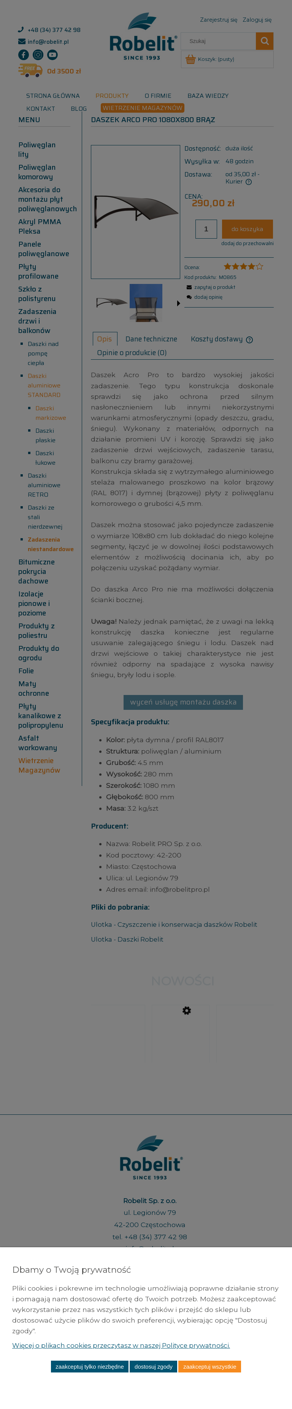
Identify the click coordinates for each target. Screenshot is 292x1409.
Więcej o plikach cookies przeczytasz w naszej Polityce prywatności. (126, 1345)
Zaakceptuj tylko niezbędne (90, 1366)
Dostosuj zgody (154, 1366)
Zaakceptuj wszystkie (209, 1366)
